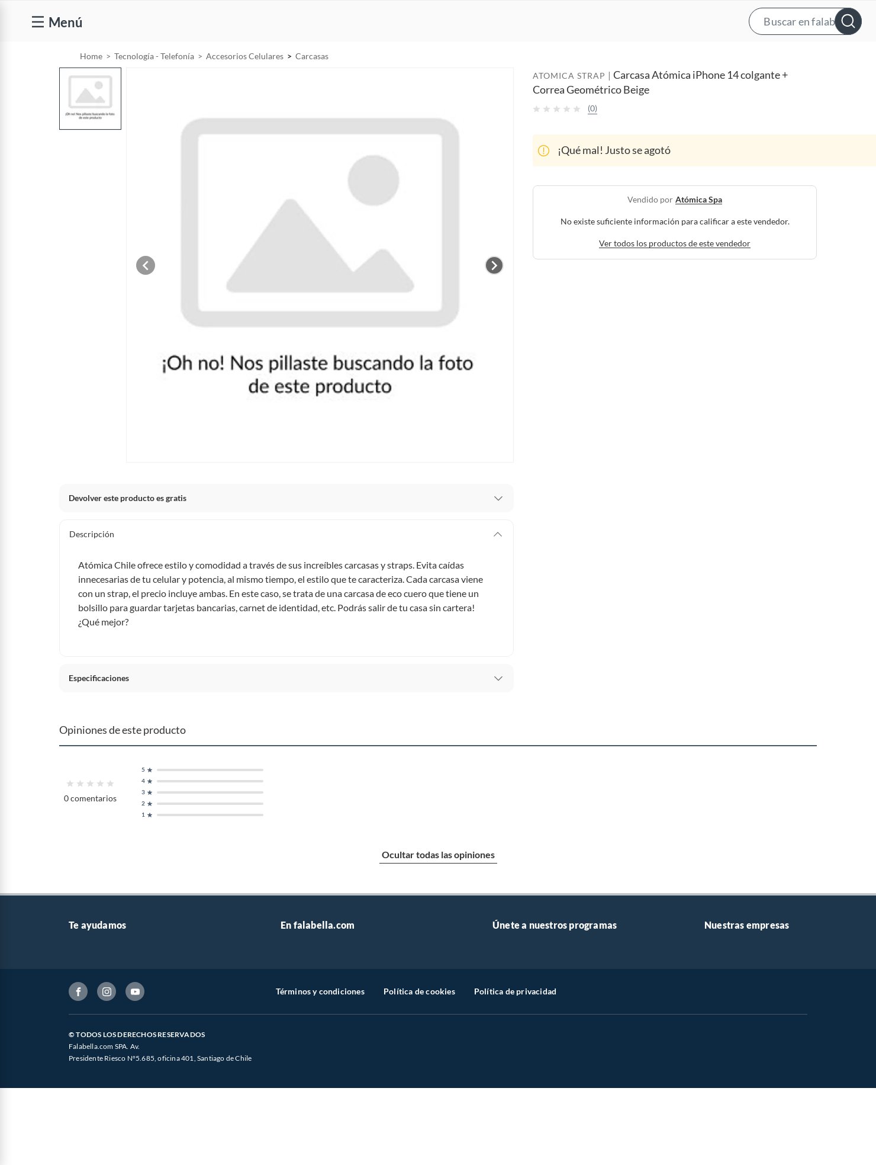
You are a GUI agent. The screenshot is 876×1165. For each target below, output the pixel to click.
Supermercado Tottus (743, 1057)
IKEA (713, 1076)
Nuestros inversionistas (324, 1000)
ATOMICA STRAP (569, 106)
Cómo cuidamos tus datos (116, 1133)
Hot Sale (296, 1114)
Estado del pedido (101, 1057)
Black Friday (303, 1076)
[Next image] (494, 295)
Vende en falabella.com (638, 57)
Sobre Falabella (732, 981)
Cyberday (298, 1095)
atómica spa (698, 229)
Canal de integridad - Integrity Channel (140, 1095)
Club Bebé (511, 1019)
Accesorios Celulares (245, 86)
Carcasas (311, 86)
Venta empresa (308, 1019)
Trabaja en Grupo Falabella (330, 1038)
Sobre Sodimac (731, 1000)
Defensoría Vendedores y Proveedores (139, 1114)
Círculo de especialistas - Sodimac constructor (577, 1038)
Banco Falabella (733, 1095)
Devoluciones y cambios (113, 1019)
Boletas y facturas (101, 1038)
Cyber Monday (308, 1057)
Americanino (304, 1152)
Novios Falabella (522, 1000)
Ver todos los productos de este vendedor (675, 273)
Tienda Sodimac (733, 1038)
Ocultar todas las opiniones (438, 884)
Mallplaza (722, 1152)
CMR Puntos (515, 981)
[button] (449, 21)
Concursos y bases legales (116, 1076)
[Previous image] (145, 295)
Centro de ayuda (99, 1000)
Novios (799, 57)
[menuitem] (724, 56)
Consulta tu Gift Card (108, 1152)
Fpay (713, 1133)
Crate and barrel (311, 1133)
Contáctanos (92, 981)
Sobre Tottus (727, 1019)
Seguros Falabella (736, 1114)
